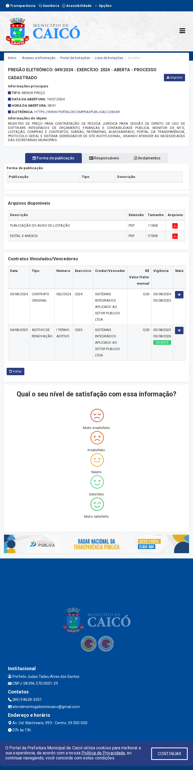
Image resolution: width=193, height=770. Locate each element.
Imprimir (174, 77)
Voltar (15, 371)
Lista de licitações (109, 58)
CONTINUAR (169, 753)
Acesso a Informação (39, 58)
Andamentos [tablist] (147, 158)
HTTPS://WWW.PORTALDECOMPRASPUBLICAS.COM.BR (77, 112)
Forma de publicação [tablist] (53, 158)
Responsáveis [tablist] (104, 158)
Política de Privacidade (103, 752)
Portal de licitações (75, 58)
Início (12, 58)
